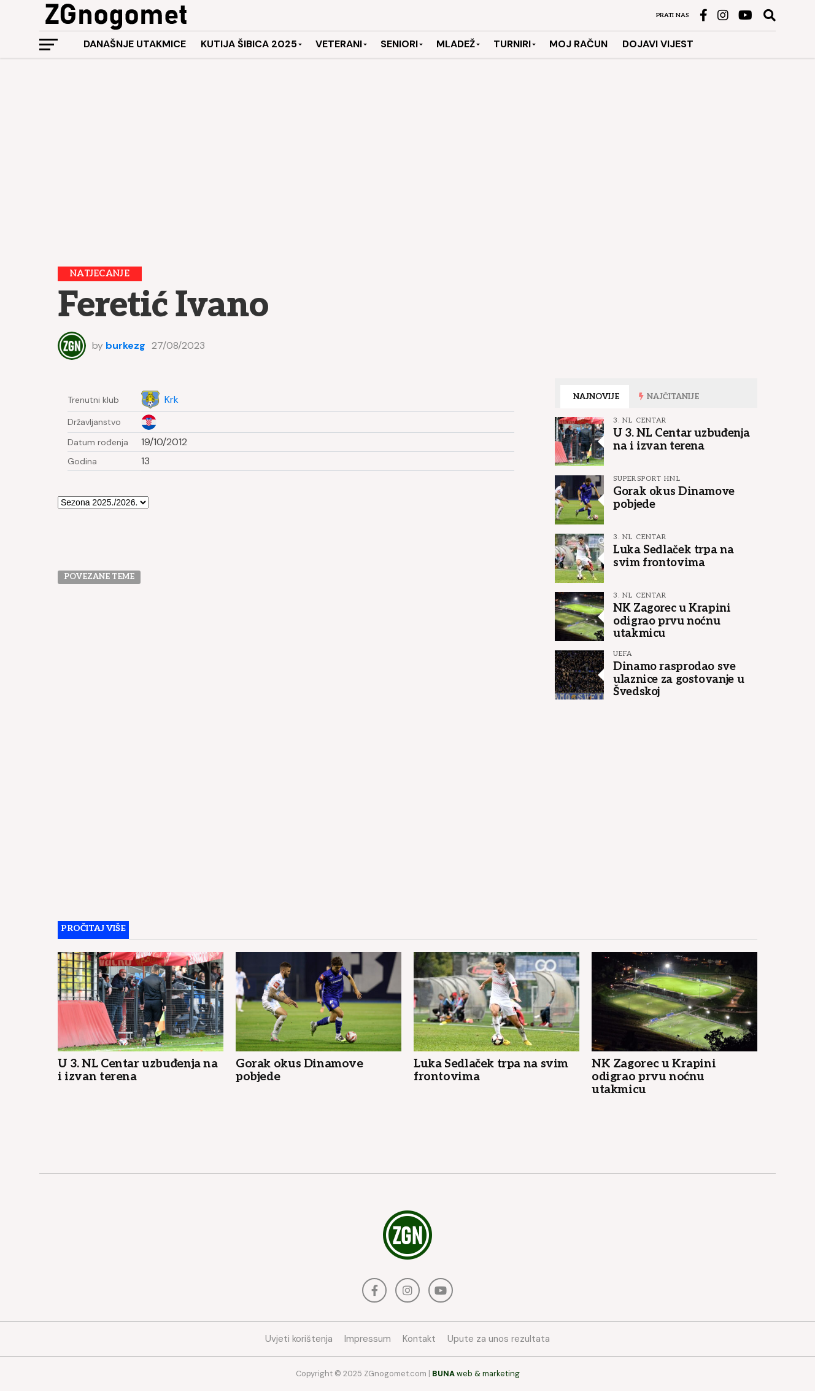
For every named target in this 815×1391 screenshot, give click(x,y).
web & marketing (476, 1373)
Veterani (338, 43)
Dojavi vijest (657, 43)
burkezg (125, 345)
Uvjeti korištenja (299, 1339)
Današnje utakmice (134, 43)
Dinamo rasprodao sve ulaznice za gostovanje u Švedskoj (678, 679)
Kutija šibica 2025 (249, 43)
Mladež (455, 43)
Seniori (399, 43)
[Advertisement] (407, 153)
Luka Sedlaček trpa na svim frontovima (673, 556)
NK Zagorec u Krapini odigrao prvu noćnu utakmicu (672, 620)
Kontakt (419, 1339)
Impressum (367, 1339)
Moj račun (578, 43)
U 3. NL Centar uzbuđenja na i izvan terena (681, 439)
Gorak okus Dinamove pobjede (674, 497)
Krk (171, 400)
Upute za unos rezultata (498, 1339)
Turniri (512, 43)
